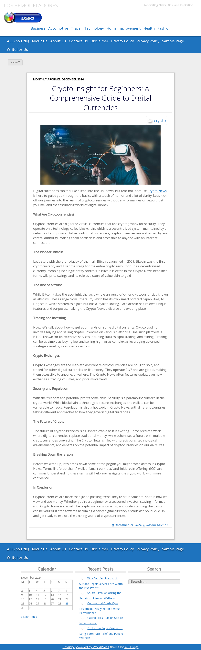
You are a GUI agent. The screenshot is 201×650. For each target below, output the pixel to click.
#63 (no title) (18, 41)
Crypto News (157, 191)
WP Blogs (131, 647)
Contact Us (78, 41)
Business (38, 28)
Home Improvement (124, 28)
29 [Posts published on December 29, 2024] (67, 603)
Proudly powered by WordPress (86, 647)
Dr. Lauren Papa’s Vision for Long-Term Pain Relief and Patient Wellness (101, 633)
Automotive (58, 28)
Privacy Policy (122, 41)
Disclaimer (99, 41)
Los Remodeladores (31, 5)
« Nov (24, 617)
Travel (76, 28)
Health (149, 28)
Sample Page (173, 41)
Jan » (34, 617)
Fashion (164, 28)
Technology (94, 28)
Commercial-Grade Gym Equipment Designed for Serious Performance (99, 608)
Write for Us (17, 49)
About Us (40, 41)
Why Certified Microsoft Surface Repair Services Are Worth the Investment (101, 583)
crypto (160, 120)
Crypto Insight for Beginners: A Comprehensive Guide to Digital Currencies (100, 98)
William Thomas (156, 525)
